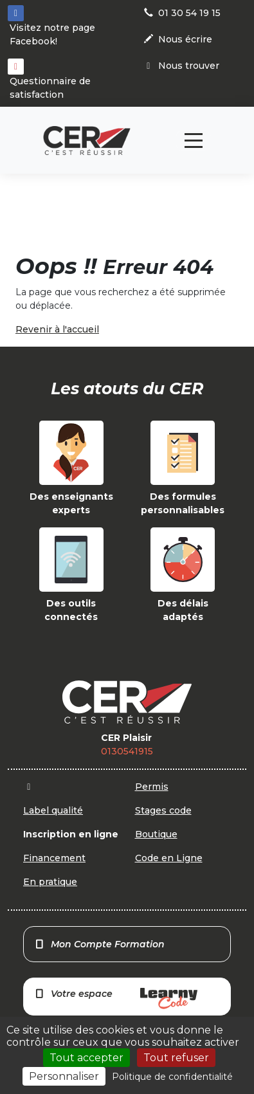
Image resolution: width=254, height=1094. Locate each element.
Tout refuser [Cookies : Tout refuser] (176, 1058)
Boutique (156, 834)
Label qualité (53, 810)
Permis (151, 786)
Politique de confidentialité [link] (172, 1076)
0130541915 (127, 751)
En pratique (50, 882)
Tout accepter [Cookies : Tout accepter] (86, 1058)
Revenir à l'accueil (57, 329)
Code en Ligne (169, 858)
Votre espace (115, 998)
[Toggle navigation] (193, 140)
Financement (54, 858)
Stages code (163, 810)
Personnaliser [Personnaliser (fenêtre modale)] (64, 1076)
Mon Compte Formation (99, 944)
